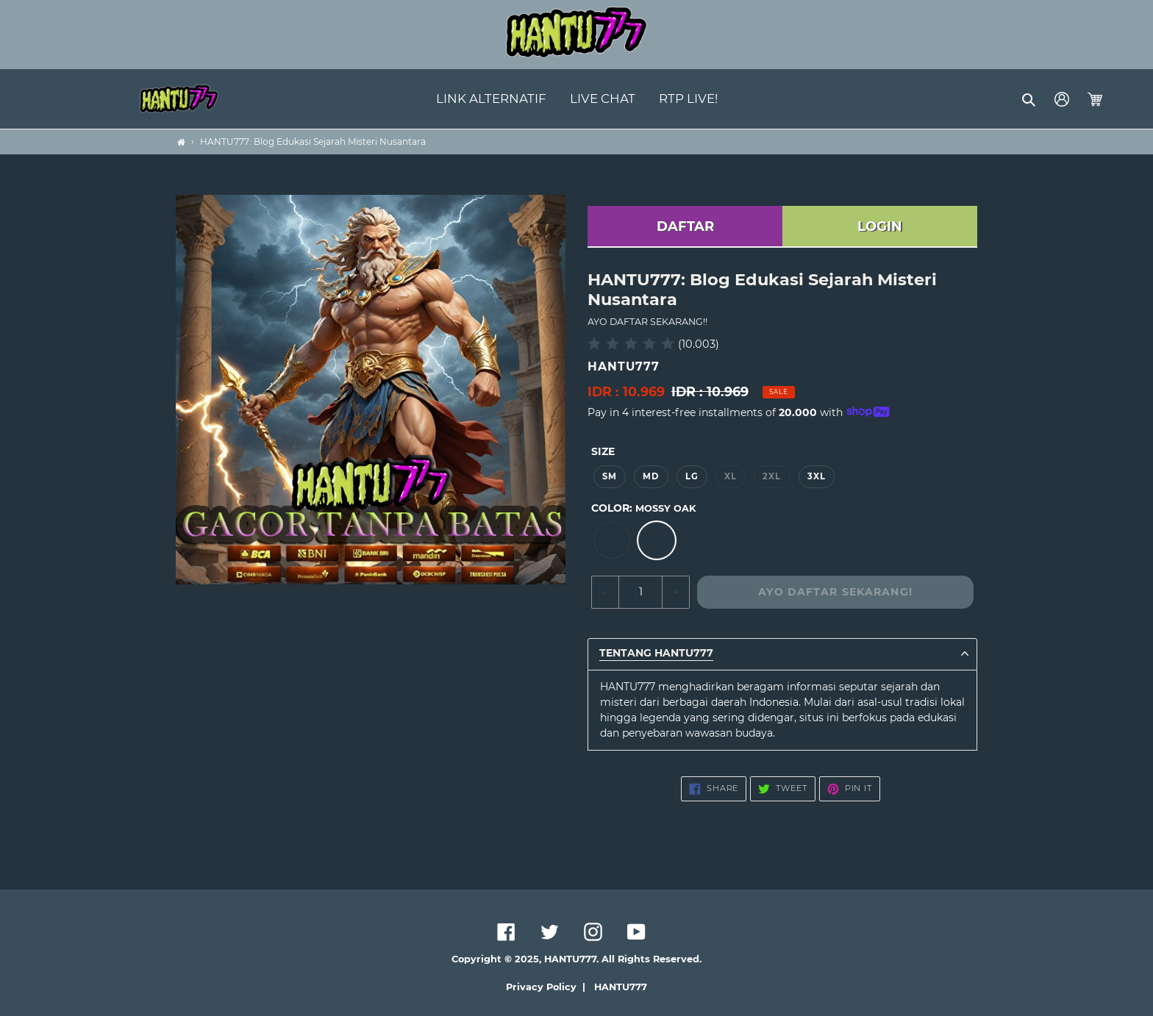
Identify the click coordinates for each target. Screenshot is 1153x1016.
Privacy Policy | (548, 986)
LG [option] (692, 476)
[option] (611, 540)
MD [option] (651, 476)
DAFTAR (685, 226)
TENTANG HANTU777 (656, 653)
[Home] (181, 142)
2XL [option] (772, 476)
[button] (1029, 99)
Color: (643, 508)
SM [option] (609, 476)
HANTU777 (620, 986)
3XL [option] (816, 476)
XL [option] (730, 476)
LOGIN (879, 226)
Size (603, 451)
